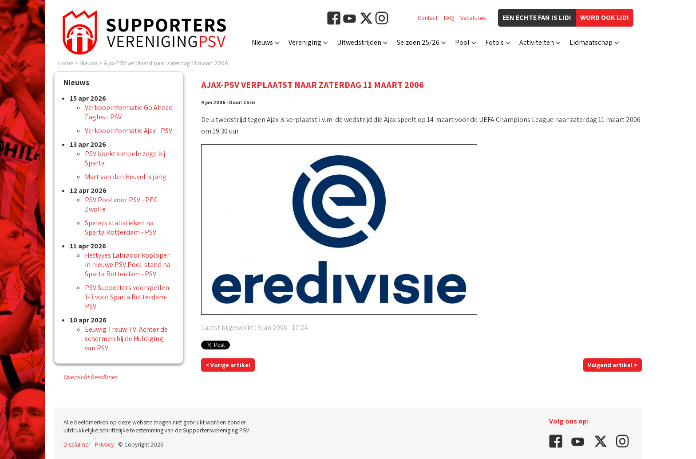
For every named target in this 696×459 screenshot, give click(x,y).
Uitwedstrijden (359, 42)
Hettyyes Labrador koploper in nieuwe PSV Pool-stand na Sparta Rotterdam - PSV (127, 265)
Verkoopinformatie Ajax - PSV (128, 130)
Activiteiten (536, 42)
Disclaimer (77, 444)
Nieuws (262, 42)
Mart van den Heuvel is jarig (125, 176)
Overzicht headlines (90, 377)
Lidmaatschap (591, 42)
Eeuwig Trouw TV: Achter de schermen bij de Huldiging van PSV (126, 339)
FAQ (449, 18)
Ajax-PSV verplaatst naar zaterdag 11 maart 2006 (166, 63)
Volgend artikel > (612, 365)
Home (65, 63)
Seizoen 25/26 (418, 42)
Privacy (104, 444)
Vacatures (473, 18)
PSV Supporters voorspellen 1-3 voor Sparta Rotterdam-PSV (127, 297)
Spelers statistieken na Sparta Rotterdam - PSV (120, 227)
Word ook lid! (604, 17)
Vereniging (305, 42)
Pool (462, 42)
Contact (428, 18)
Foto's (494, 42)
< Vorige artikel (228, 365)
